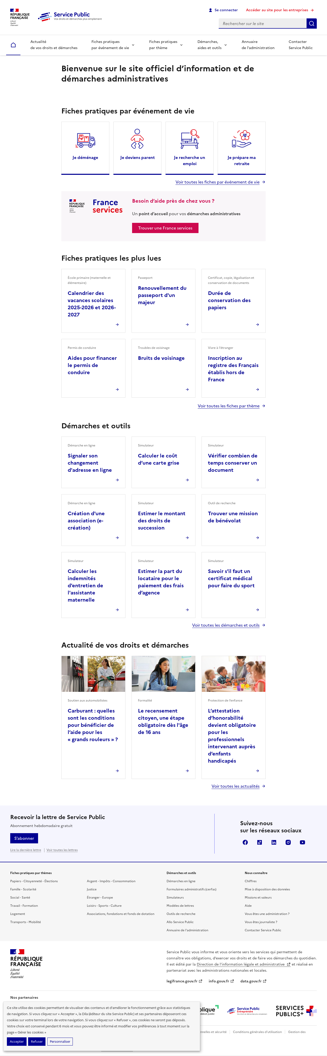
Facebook (245, 842)
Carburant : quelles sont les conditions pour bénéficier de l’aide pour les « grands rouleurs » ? (93, 725)
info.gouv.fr (221, 981)
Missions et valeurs (258, 897)
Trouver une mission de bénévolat (233, 517)
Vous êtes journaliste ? (261, 922)
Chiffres (250, 881)
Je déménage (85, 157)
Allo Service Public (180, 922)
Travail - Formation (24, 905)
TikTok (259, 842)
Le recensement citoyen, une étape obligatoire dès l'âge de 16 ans (163, 721)
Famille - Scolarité (23, 889)
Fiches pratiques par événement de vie (110, 45)
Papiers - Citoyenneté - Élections (34, 881)
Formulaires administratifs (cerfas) (191, 889)
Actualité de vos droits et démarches (53, 45)
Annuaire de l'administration (187, 930)
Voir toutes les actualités (236, 786)
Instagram (288, 842)
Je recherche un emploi (189, 160)
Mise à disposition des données (267, 889)
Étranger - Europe (100, 897)
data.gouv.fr (253, 981)
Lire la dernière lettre (25, 850)
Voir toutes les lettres (62, 850)
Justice (92, 889)
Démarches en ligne (181, 881)
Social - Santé (20, 897)
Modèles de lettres (180, 905)
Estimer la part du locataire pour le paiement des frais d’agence (161, 581)
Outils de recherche (181, 914)
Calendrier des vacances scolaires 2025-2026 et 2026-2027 (92, 303)
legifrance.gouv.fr (185, 981)
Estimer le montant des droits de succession (161, 521)
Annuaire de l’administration (258, 45)
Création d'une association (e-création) (86, 521)
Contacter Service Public (301, 45)
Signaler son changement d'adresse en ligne (90, 463)
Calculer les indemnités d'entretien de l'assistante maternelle (85, 585)
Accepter (17, 1041)
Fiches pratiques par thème (163, 45)
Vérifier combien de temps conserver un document (233, 463)
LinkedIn (274, 842)
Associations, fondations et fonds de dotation (120, 914)
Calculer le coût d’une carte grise (158, 459)
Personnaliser (60, 1041)
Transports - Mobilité (25, 922)
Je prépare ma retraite (242, 160)
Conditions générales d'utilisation (257, 1032)
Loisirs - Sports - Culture (104, 905)
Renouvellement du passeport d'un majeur (162, 295)
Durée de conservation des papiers (229, 300)
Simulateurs (175, 897)
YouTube (302, 842)
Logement (17, 914)
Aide (248, 905)
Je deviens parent (137, 157)
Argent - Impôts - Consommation (111, 881)
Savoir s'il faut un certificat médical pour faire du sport (231, 578)
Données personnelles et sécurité (202, 1032)
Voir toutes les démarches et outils (226, 625)
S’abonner (24, 838)
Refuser (37, 1041)
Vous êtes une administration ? (267, 914)
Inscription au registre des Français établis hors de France (233, 368)
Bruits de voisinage (161, 358)
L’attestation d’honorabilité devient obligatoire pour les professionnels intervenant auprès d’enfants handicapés (232, 736)
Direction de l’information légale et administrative (244, 964)
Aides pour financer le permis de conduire (92, 365)
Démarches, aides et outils (209, 45)
